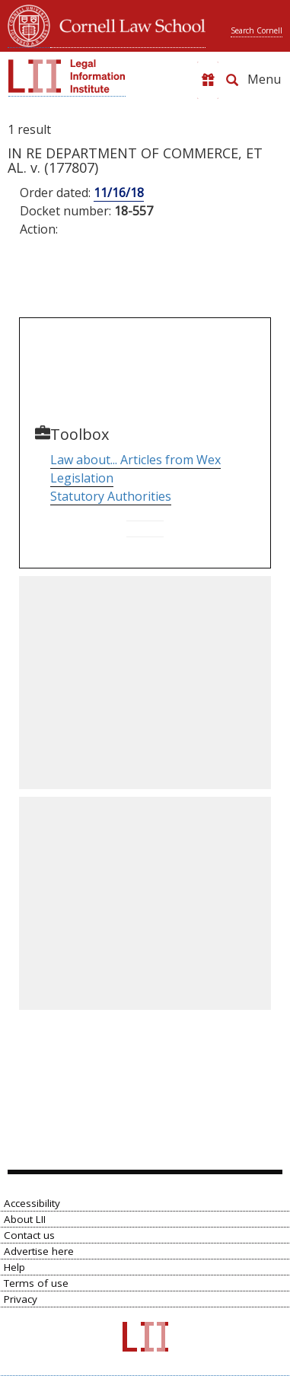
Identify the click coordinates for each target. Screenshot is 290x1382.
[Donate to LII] (207, 80)
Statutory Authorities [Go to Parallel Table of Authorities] (110, 496)
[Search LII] (232, 80)
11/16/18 (119, 192)
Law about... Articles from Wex (135, 459)
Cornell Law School (128, 24)
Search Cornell (256, 30)
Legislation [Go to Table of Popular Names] (81, 478)
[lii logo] (67, 76)
